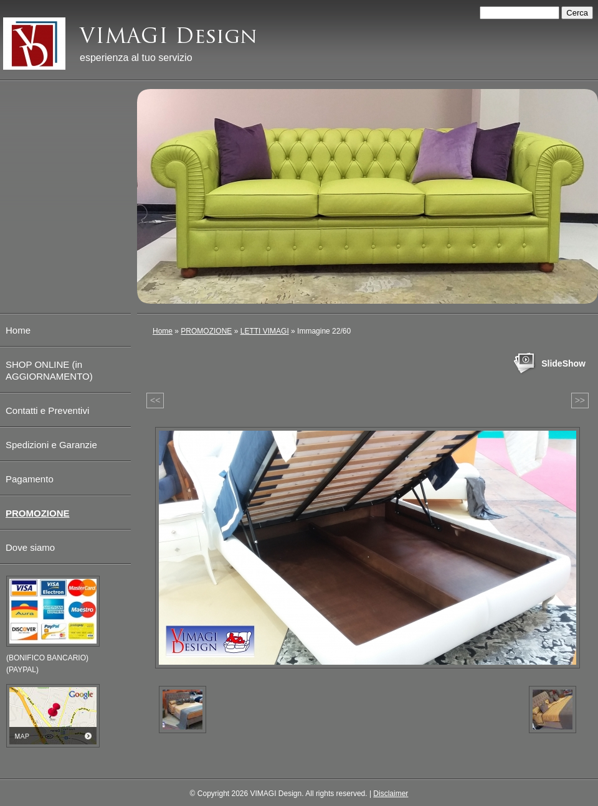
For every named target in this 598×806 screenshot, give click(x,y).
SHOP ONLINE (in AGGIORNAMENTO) (49, 370)
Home (163, 331)
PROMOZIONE (206, 331)
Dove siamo (30, 547)
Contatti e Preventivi (47, 410)
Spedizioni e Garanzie (51, 444)
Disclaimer (390, 793)
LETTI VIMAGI (264, 331)
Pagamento (30, 479)
